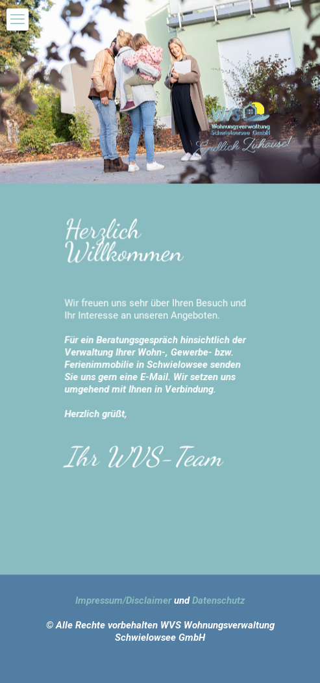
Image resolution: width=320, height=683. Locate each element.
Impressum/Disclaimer (123, 600)
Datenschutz (218, 600)
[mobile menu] (17, 19)
